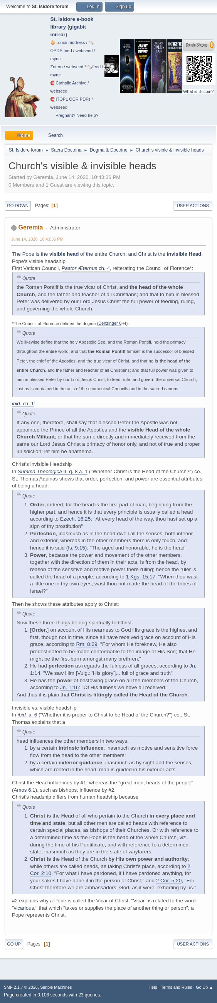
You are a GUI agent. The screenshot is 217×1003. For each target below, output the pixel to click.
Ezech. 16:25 (75, 519)
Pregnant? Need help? (77, 115)
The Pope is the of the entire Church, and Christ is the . (107, 254)
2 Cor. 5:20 (169, 880)
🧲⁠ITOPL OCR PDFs (70, 99)
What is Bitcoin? (198, 91)
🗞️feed (94, 66)
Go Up (14, 944)
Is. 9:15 (76, 548)
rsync (55, 58)
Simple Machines (56, 987)
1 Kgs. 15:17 (140, 577)
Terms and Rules (176, 987)
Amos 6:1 (24, 790)
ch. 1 (23, 403)
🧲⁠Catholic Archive (68, 83)
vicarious (24, 908)
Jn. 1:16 (69, 687)
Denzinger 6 (109, 323)
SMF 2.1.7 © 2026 (21, 987)
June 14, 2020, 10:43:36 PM (37, 239)
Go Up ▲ (204, 987)
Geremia (30, 227)
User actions (193, 205)
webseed (84, 50)
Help (153, 987)
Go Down (18, 205)
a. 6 (27, 715)
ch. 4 (86, 268)
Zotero (56, 66)
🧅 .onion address (67, 42)
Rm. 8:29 (86, 644)
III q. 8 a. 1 (53, 471)
